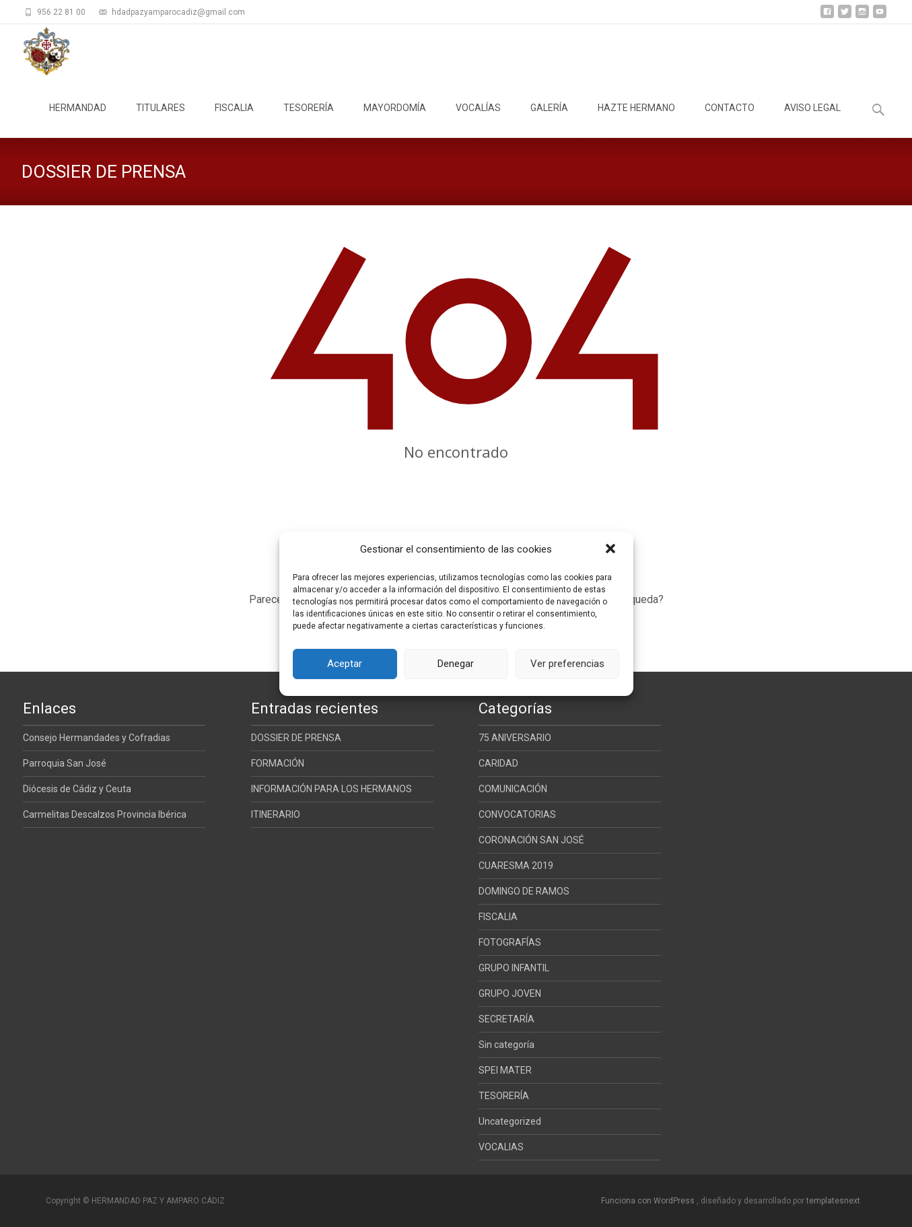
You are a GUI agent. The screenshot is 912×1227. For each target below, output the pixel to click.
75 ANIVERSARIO (515, 737)
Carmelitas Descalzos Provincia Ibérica (104, 814)
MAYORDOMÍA (394, 119)
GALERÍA (549, 119)
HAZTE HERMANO (636, 119)
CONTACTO (730, 119)
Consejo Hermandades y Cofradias (96, 737)
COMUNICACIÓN (513, 788)
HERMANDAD (77, 119)
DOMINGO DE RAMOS (524, 891)
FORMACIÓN (277, 763)
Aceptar (344, 664)
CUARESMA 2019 (516, 865)
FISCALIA (234, 119)
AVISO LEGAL (812, 119)
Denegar (455, 664)
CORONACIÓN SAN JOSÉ (531, 840)
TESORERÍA (308, 119)
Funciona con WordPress (649, 1200)
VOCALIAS (501, 1147)
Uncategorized (510, 1121)
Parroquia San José (64, 763)
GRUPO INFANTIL (514, 967)
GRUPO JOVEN (510, 993)
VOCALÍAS (478, 119)
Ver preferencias (567, 664)
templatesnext (833, 1200)
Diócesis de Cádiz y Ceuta (77, 788)
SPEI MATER (505, 1070)
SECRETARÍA (506, 1019)
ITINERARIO (275, 814)
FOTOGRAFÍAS (510, 942)
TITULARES (160, 119)
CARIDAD (498, 763)
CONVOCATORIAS (517, 814)
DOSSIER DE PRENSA (296, 737)
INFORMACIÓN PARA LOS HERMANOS (331, 788)
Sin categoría (506, 1044)
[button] (612, 550)
